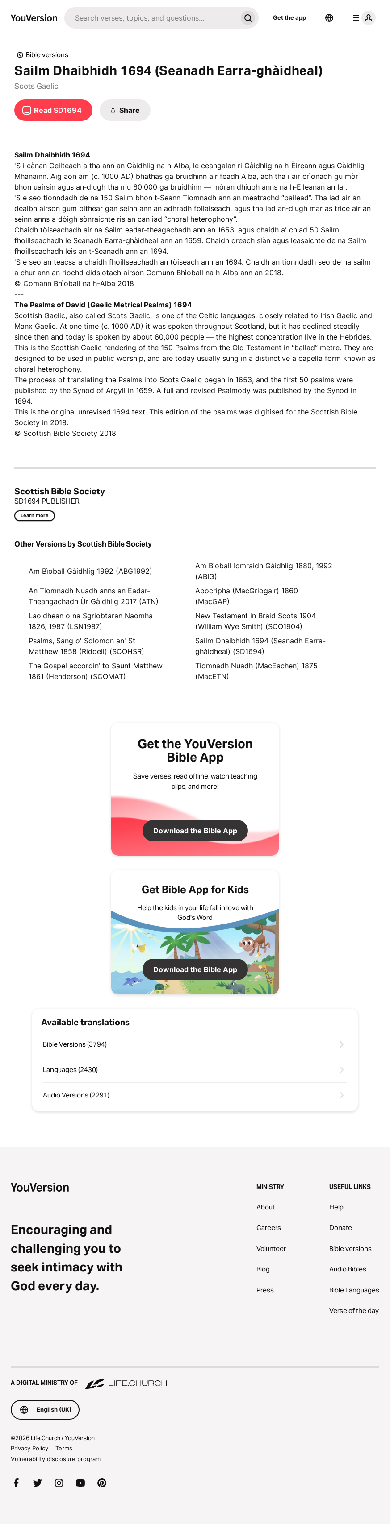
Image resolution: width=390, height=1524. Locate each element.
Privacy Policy (29, 1448)
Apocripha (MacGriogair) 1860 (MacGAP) (246, 596)
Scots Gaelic (36, 86)
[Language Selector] (329, 18)
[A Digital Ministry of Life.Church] (195, 1378)
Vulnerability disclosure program (56, 1458)
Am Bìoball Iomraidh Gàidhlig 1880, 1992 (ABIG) (263, 571)
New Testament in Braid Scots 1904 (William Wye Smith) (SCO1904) (255, 621)
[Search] (150, 18)
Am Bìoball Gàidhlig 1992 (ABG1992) (90, 571)
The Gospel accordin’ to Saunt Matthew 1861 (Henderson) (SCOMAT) (96, 671)
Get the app (289, 17)
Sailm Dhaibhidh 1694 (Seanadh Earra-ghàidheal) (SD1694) (260, 646)
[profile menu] (362, 18)
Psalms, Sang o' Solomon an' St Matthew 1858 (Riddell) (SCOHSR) (86, 646)
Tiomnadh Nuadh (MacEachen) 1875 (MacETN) (256, 671)
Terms (63, 1448)
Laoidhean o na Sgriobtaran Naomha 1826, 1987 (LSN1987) (91, 621)
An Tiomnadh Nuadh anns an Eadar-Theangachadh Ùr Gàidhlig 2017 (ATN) (94, 596)
